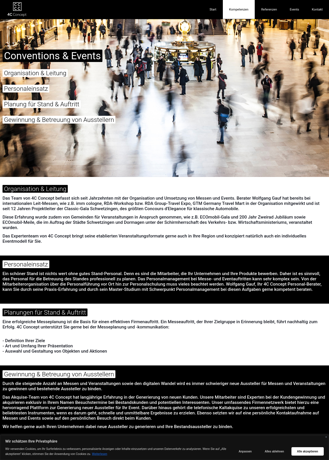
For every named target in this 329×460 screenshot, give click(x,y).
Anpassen (245, 451)
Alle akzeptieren (307, 451)
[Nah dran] (326, 437)
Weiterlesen (99, 454)
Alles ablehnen (274, 451)
